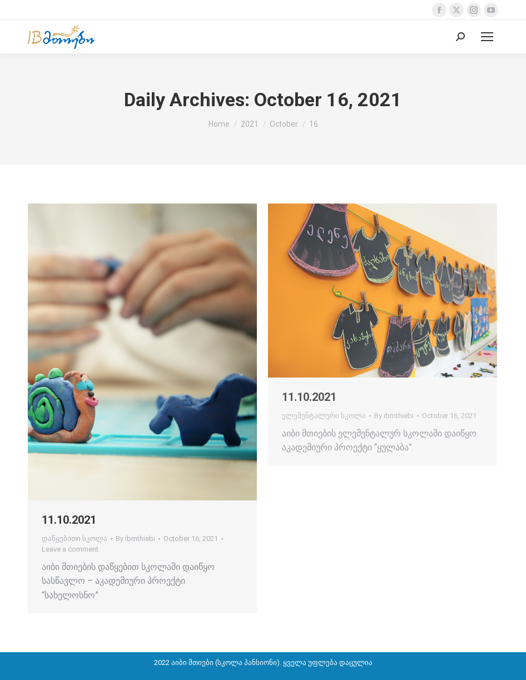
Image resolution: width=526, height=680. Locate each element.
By (135, 538)
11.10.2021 (69, 520)
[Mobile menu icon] (487, 37)
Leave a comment (70, 549)
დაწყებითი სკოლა (74, 538)
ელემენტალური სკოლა (324, 415)
